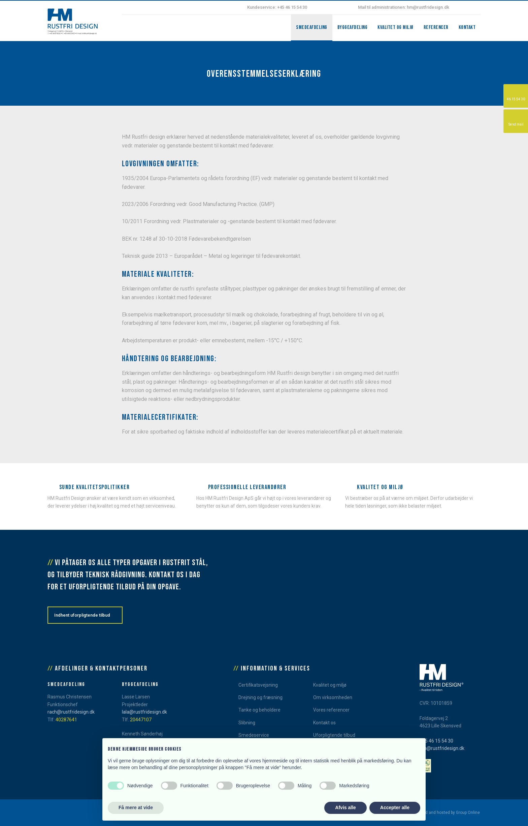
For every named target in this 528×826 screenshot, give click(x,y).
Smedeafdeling (311, 27)
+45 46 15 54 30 (436, 741)
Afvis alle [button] (345, 807)
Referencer (436, 27)
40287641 (66, 719)
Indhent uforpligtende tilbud (82, 615)
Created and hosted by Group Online (446, 812)
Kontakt (467, 27)
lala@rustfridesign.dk (144, 712)
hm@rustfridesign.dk (442, 748)
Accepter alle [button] (394, 807)
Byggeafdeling (352, 27)
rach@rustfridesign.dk (71, 712)
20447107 (141, 719)
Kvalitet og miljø (395, 27)
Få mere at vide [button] (136, 807)
